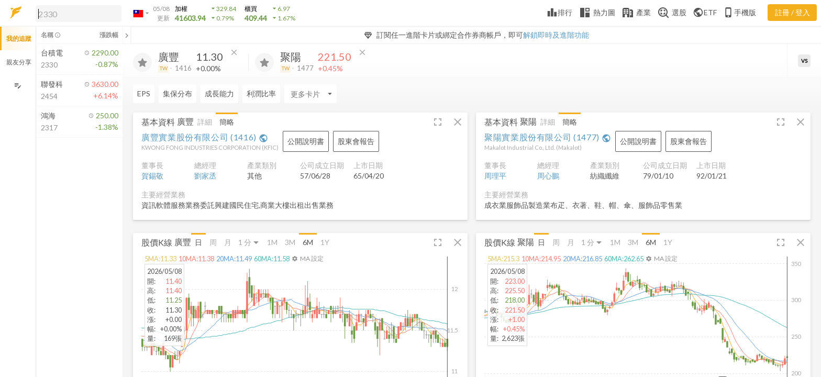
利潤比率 (261, 93)
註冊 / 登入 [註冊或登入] (792, 12)
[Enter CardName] (310, 93)
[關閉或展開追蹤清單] (126, 35)
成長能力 (219, 93)
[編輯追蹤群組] (17, 85)
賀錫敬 (152, 175)
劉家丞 (205, 175)
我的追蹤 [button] (18, 38)
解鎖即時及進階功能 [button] (556, 34)
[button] (76, 13)
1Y (324, 242)
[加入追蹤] (142, 62)
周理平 (495, 175)
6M (308, 242)
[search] (78, 13)
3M (290, 242)
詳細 (204, 121)
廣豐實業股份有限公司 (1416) (204, 137)
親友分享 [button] (18, 62)
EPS (143, 93)
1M (272, 242)
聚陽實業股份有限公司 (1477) (547, 137)
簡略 (226, 121)
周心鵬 (548, 175)
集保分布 (177, 93)
